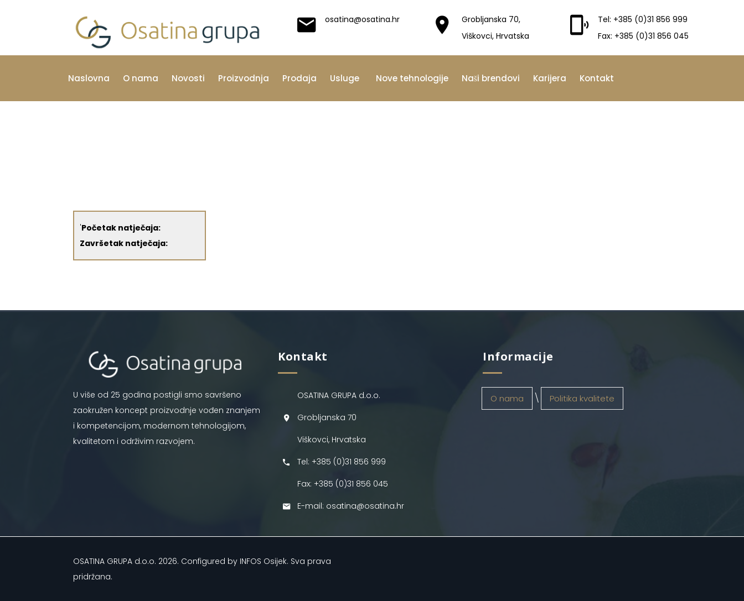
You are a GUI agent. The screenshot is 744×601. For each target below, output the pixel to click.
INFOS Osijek (263, 561)
